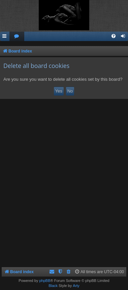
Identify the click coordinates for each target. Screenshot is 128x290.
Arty (76, 286)
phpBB (44, 281)
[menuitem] (17, 36)
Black (53, 286)
